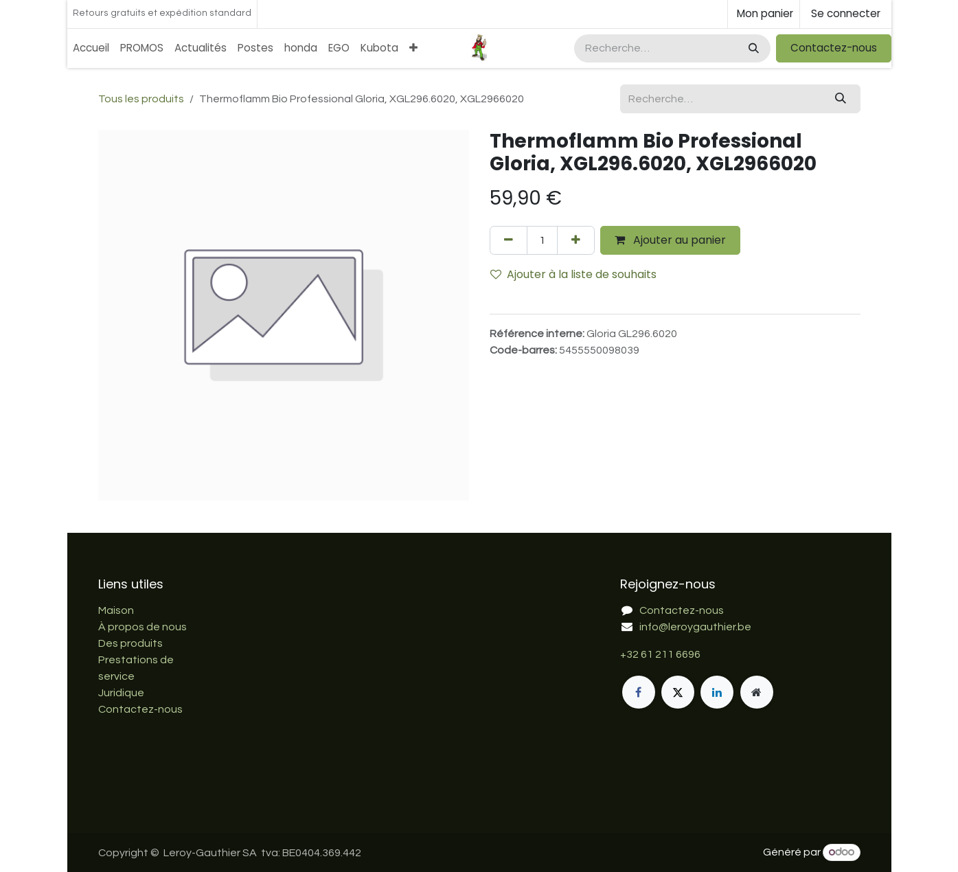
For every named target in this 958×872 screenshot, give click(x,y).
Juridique (121, 692)
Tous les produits (141, 98)
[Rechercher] (752, 48)
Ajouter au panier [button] (670, 240)
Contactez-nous (833, 48)
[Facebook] (638, 692)
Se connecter (845, 13)
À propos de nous (142, 626)
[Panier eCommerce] (763, 14)
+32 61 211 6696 (660, 654)
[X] (677, 692)
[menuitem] (91, 48)
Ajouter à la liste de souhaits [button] (573, 274)
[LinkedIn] (716, 692)
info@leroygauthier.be (695, 626)
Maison (116, 610)
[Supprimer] (508, 240)
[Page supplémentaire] (756, 692)
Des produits (130, 643)
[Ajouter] (576, 240)
